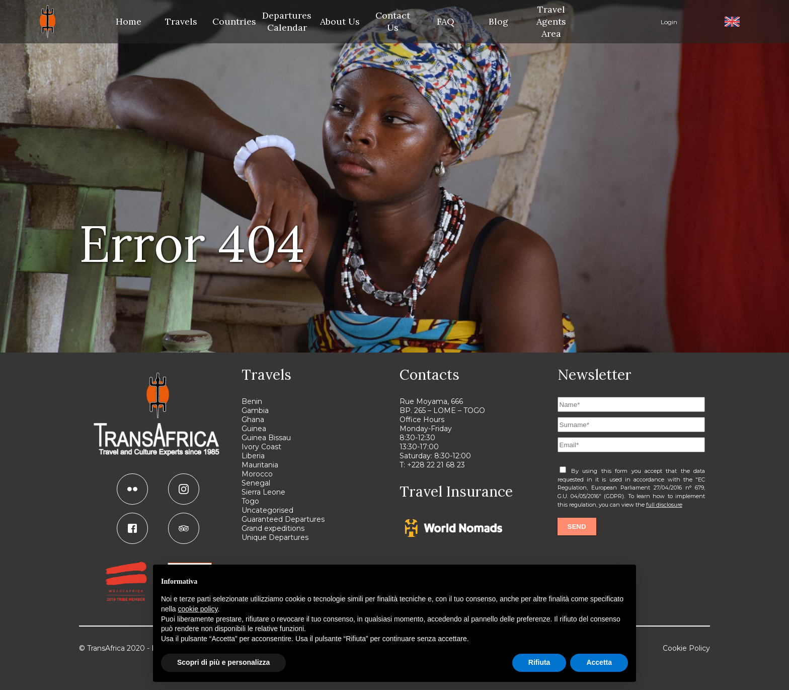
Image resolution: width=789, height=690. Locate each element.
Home (128, 21)
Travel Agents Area (551, 21)
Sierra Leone (263, 492)
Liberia (253, 455)
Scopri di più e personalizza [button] (223, 662)
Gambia (255, 410)
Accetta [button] (599, 662)
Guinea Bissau (266, 437)
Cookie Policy (686, 648)
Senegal (256, 483)
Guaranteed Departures (283, 519)
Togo (250, 501)
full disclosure (664, 504)
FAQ (445, 21)
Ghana (253, 419)
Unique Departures (275, 537)
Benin (252, 401)
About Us (340, 21)
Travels (181, 21)
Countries (234, 21)
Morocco (257, 473)
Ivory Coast (261, 446)
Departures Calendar (287, 21)
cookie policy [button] (197, 609)
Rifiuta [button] (539, 662)
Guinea (254, 428)
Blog (498, 21)
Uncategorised (267, 510)
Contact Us (392, 21)
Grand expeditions (273, 528)
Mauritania (260, 464)
